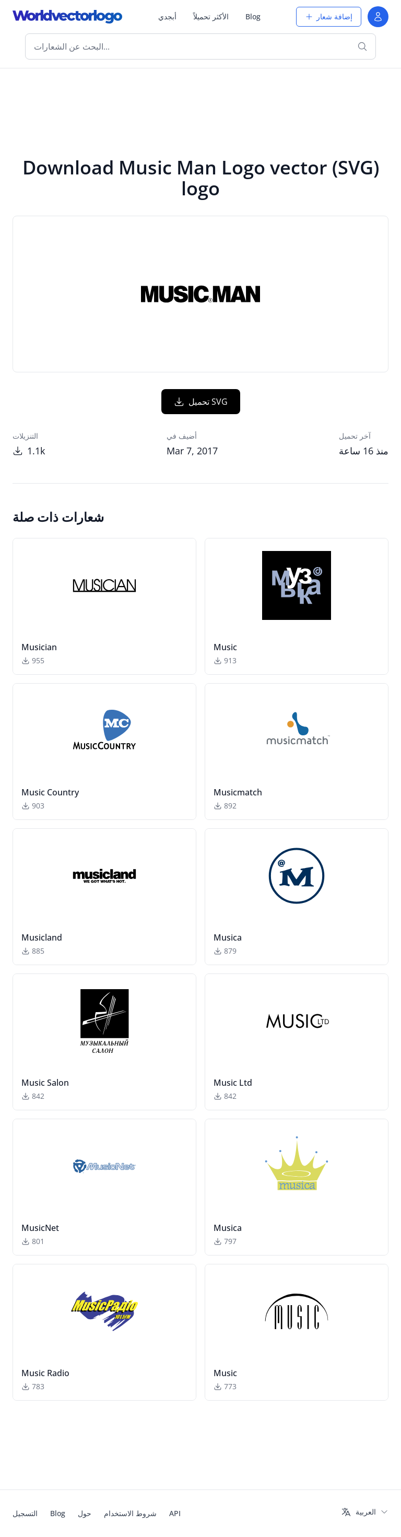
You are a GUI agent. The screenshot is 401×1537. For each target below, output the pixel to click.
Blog (253, 16)
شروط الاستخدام (130, 1513)
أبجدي (167, 16)
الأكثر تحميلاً (211, 16)
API (175, 1513)
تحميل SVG (201, 401)
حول (84, 1513)
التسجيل (25, 1513)
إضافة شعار (328, 16)
